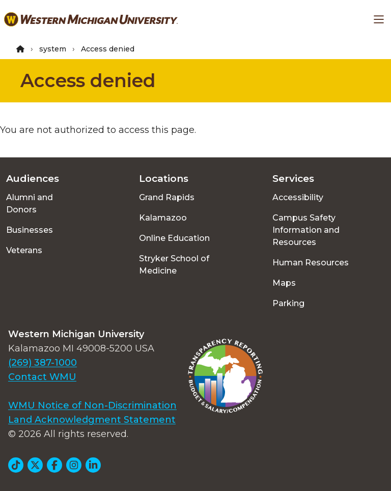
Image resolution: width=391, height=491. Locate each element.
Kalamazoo (163, 218)
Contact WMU (42, 377)
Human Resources (310, 262)
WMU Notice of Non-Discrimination (92, 405)
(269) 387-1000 (42, 362)
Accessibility (297, 197)
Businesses (29, 230)
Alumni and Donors (29, 203)
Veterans (24, 250)
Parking (288, 303)
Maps (284, 283)
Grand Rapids (166, 197)
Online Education (174, 238)
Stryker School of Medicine (174, 265)
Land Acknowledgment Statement (92, 419)
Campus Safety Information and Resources (306, 230)
